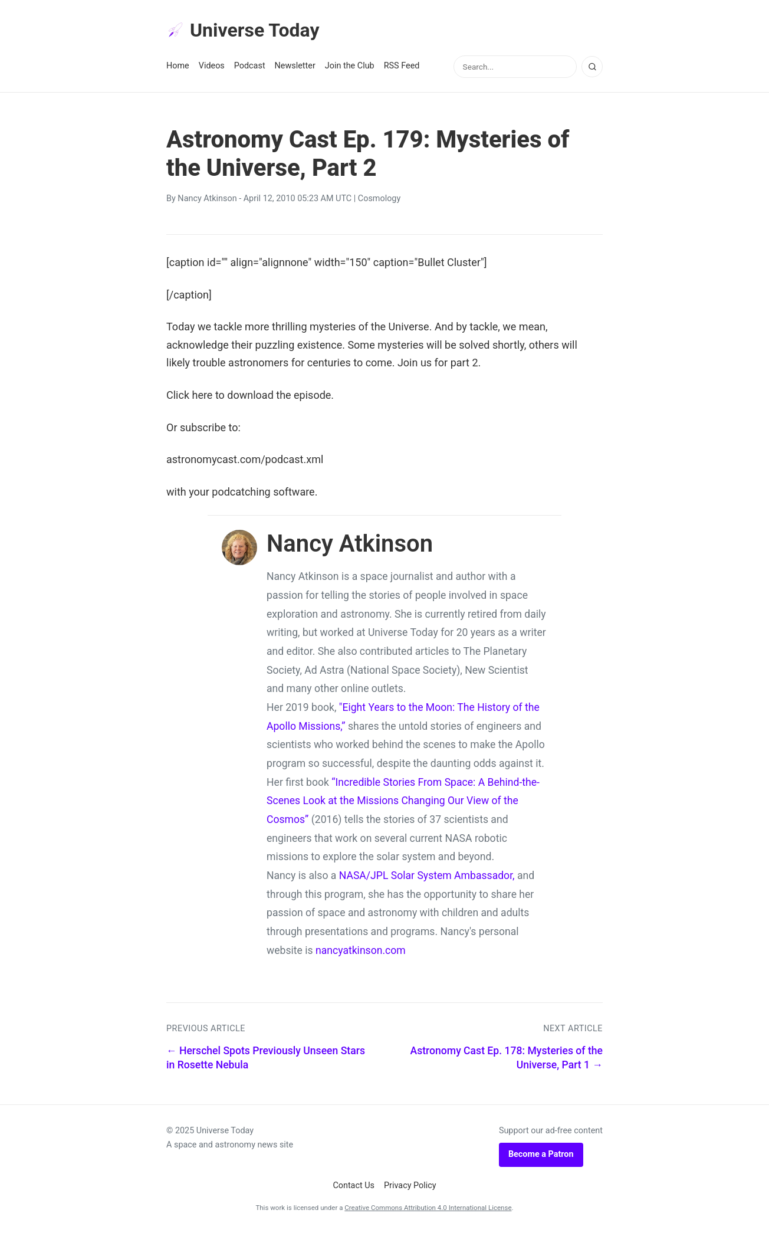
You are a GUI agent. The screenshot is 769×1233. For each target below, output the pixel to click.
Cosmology (379, 199)
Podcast (249, 66)
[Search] (592, 66)
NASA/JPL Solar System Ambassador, (427, 875)
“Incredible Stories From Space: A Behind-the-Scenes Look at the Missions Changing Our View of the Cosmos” (403, 800)
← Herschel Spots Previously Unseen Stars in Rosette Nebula (265, 1058)
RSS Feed (402, 66)
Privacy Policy (410, 1185)
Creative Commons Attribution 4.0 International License (427, 1208)
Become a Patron (541, 1154)
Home (177, 66)
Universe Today (243, 30)
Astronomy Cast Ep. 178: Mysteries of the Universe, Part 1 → (506, 1058)
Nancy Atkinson (207, 199)
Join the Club (349, 66)
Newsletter (295, 66)
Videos (212, 66)
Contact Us (353, 1185)
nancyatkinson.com (361, 950)
